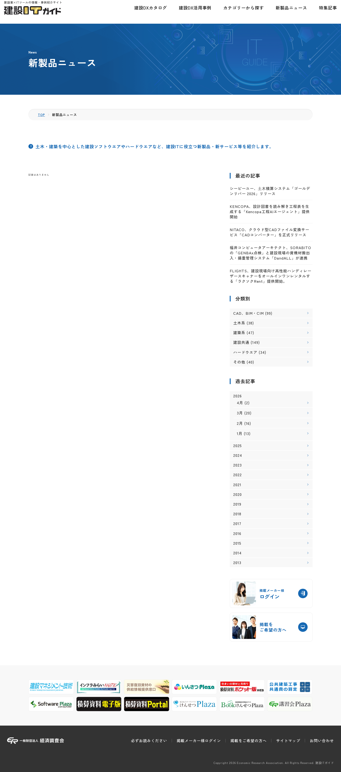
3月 (240, 413)
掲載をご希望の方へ (248, 740)
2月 (240, 423)
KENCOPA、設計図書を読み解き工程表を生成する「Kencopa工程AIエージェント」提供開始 (270, 211)
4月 (240, 402)
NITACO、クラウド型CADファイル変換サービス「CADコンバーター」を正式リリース (269, 232)
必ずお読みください (149, 740)
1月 (239, 433)
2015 (237, 543)
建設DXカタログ (147, 12)
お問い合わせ (322, 740)
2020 (237, 494)
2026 (237, 396)
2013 (237, 562)
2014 (237, 553)
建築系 (239, 332)
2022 (237, 474)
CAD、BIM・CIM (248, 313)
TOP (42, 114)
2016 (237, 533)
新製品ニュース (288, 12)
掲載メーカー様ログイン (199, 740)
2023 (237, 465)
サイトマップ (288, 740)
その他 (239, 362)
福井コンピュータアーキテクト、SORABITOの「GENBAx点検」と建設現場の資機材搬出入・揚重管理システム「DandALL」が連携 (270, 253)
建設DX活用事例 (192, 12)
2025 (237, 445)
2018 (237, 514)
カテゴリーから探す (240, 12)
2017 (237, 523)
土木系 (239, 323)
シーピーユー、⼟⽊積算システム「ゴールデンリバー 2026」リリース (270, 190)
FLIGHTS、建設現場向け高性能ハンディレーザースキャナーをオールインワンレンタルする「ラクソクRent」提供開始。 (270, 276)
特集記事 (325, 12)
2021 (237, 484)
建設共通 (241, 342)
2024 (237, 455)
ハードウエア (245, 352)
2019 (237, 504)
